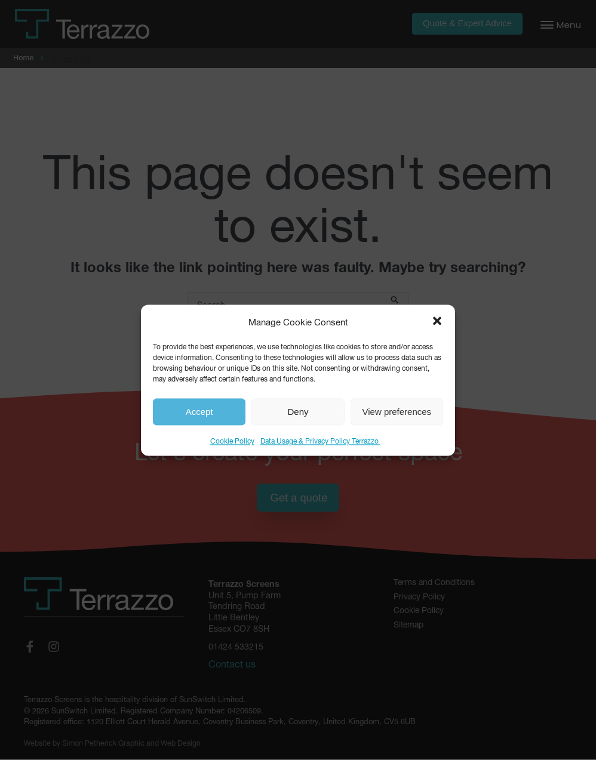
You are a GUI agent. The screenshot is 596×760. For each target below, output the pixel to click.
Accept (199, 412)
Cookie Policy (232, 440)
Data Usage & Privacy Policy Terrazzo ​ (320, 440)
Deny (297, 412)
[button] (437, 321)
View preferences (397, 412)
